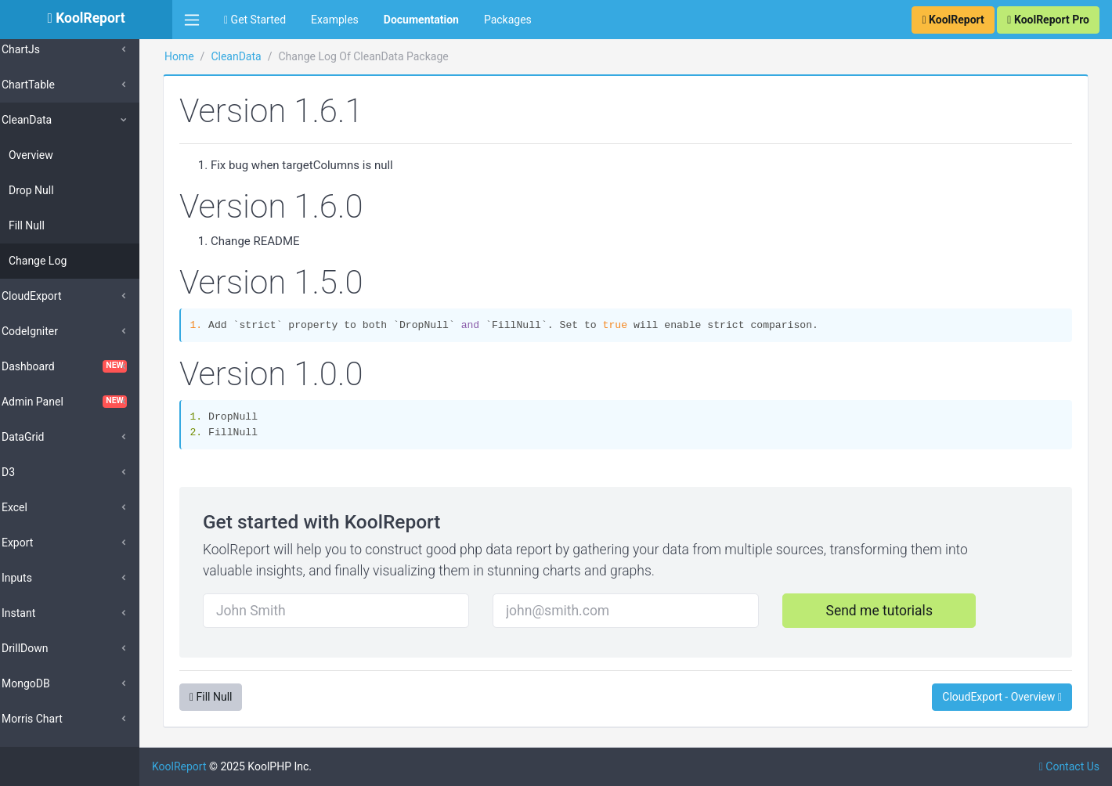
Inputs (39, 577)
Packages (508, 19)
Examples (335, 19)
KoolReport (212, 766)
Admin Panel (86, 401)
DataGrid (45, 437)
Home (212, 56)
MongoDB (48, 683)
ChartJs (43, 49)
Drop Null (53, 190)
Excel (36, 507)
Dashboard (86, 366)
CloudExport (54, 296)
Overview (53, 155)
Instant (40, 613)
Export (39, 542)
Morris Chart (54, 718)
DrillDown (47, 648)
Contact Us (1069, 766)
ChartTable (50, 84)
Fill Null (49, 225)
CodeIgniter (52, 331)
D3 (30, 472)
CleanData (49, 120)
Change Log (59, 260)
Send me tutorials (885, 610)
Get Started (255, 19)
